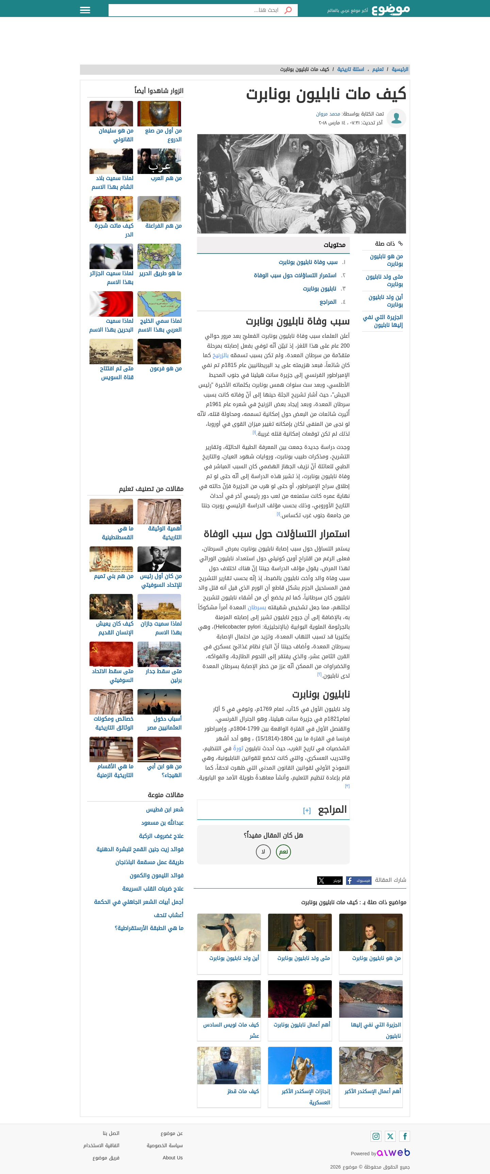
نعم (283, 851)
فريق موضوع (106, 1157)
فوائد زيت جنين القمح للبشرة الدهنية (139, 850)
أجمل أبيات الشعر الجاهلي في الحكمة (138, 902)
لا (263, 851)
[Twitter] (390, 1136)
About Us (173, 1157)
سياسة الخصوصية (165, 1145)
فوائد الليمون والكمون (156, 876)
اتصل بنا (111, 1133)
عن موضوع (172, 1133)
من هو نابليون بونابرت (386, 260)
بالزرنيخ (221, 355)
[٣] (347, 786)
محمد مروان (328, 114)
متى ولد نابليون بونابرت (384, 280)
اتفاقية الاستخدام (101, 1145)
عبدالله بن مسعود (162, 823)
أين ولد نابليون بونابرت (386, 301)
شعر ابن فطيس (164, 810)
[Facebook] (404, 1136)
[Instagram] (376, 1136)
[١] (254, 432)
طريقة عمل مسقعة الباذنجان (149, 863)
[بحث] (288, 10)
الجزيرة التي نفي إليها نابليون (383, 321)
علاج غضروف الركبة (161, 836)
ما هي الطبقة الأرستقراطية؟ (149, 928)
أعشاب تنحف (168, 916)
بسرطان (257, 607)
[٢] (319, 674)
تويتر (337, 880)
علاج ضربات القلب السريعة (152, 889)
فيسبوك (363, 880)
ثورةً (238, 748)
